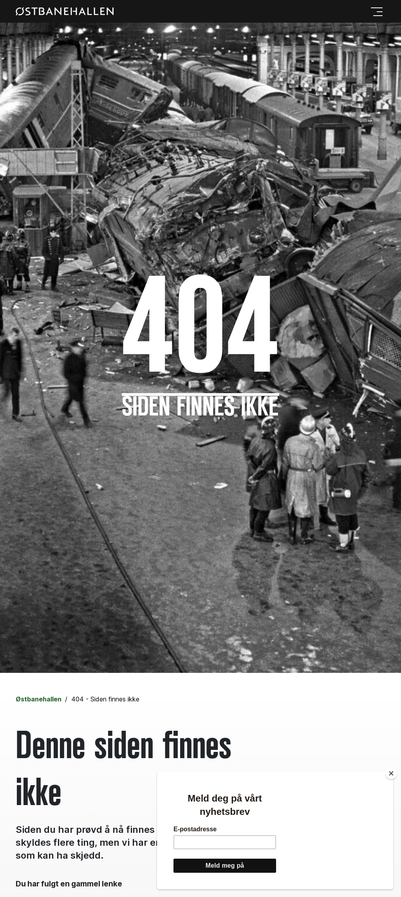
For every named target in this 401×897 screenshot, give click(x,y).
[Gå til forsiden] (65, 11)
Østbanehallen (38, 699)
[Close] (391, 773)
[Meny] (375, 11)
